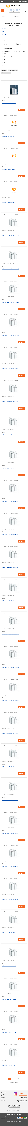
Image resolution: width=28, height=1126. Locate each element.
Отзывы (3, 1100)
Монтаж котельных (22, 1101)
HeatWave (4, 29)
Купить (21, 110)
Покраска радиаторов (22, 1100)
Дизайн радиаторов (15, 1094)
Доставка (3, 1092)
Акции (2, 1095)
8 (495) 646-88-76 (14, 10)
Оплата (3, 1094)
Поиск (2, 10)
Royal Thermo (5, 35)
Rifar (3, 32)
